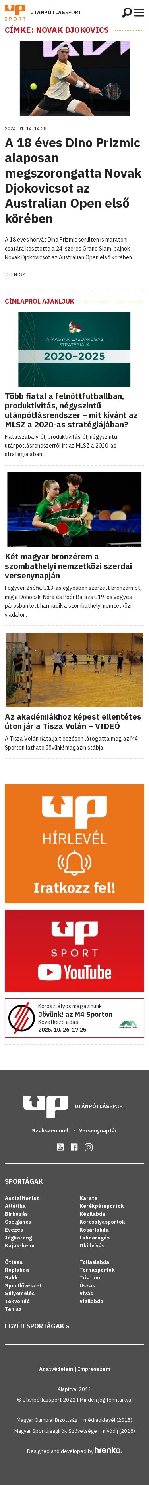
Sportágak (24, 1181)
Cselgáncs (18, 1222)
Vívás (86, 1293)
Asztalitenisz (22, 1198)
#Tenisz (15, 274)
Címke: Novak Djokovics (57, 30)
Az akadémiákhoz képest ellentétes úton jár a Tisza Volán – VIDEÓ (73, 721)
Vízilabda (91, 1301)
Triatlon (89, 1277)
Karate (88, 1198)
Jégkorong (18, 1237)
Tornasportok (97, 1269)
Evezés (14, 1229)
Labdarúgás (94, 1237)
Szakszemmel (51, 1130)
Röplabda (17, 1269)
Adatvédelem (56, 1369)
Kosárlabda (94, 1229)
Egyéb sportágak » (37, 1326)
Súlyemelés (20, 1293)
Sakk (11, 1277)
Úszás (87, 1285)
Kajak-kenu (20, 1245)
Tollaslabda (94, 1262)
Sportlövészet (23, 1285)
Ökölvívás (91, 1245)
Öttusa (14, 1262)
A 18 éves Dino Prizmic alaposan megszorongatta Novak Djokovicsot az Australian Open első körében (73, 180)
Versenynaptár (98, 1130)
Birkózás (16, 1214)
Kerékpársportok (101, 1206)
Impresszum (94, 1369)
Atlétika (15, 1206)
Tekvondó (17, 1301)
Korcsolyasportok (102, 1222)
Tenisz (13, 1309)
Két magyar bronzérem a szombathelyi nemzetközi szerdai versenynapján (68, 566)
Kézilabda (92, 1214)
